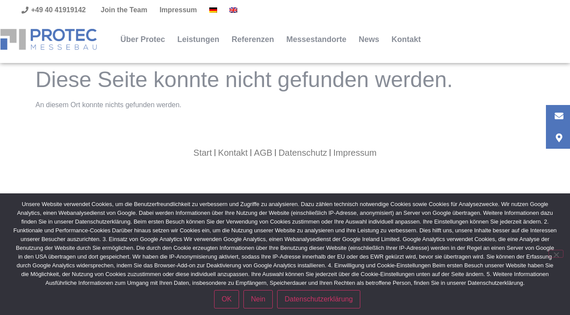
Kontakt (406, 39)
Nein (258, 299)
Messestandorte (316, 39)
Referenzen (253, 39)
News (369, 39)
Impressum (178, 10)
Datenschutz (302, 153)
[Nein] (556, 254)
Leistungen (198, 39)
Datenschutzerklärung (319, 299)
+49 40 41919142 (58, 10)
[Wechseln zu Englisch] (233, 10)
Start (203, 153)
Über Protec (142, 39)
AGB (263, 153)
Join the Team (124, 10)
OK (227, 299)
